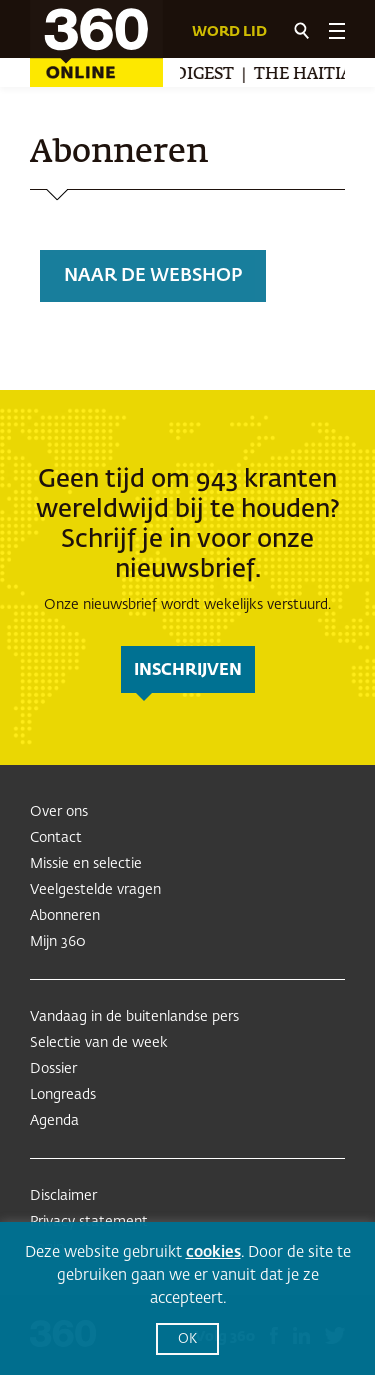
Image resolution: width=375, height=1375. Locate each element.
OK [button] (187, 1339)
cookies (213, 1252)
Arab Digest (181, 75)
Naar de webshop (153, 276)
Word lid (229, 32)
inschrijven (188, 671)
